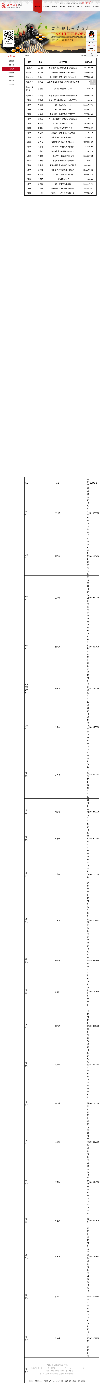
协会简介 (11, 61)
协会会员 (68, 3)
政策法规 (62, 6)
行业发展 (79, 6)
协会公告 (54, 1365)
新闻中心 (46, 6)
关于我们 (49, 1365)
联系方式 (11, 80)
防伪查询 (79, 3)
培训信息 (54, 6)
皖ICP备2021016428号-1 (44, 1368)
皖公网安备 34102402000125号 (58, 1368)
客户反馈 (11, 84)
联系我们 (60, 1365)
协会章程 (11, 65)
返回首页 (62, 3)
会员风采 (87, 6)
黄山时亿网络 (69, 1371)
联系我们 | (74, 3)
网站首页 (83, 55)
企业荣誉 (11, 77)
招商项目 (71, 6)
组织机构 (11, 69)
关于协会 (37, 6)
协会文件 (11, 73)
